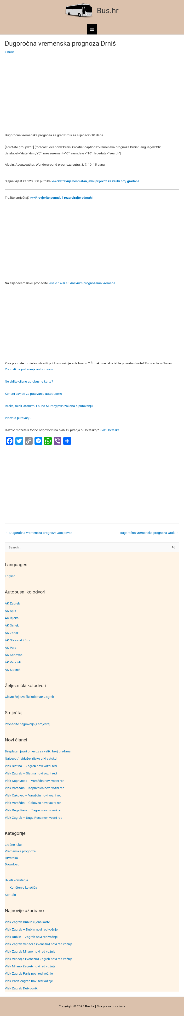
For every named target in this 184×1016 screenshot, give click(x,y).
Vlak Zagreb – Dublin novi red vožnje (31, 929)
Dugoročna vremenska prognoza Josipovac (38, 533)
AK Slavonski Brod (18, 640)
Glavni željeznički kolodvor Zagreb (29, 697)
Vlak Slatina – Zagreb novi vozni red (31, 766)
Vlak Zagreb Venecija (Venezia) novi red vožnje (38, 944)
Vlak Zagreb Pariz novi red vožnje (29, 973)
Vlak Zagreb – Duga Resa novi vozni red (33, 817)
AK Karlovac (14, 655)
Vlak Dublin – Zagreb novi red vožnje (31, 937)
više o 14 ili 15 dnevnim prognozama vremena (82, 283)
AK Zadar (11, 633)
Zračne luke (13, 845)
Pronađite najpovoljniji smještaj (27, 724)
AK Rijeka (12, 618)
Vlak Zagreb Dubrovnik (21, 988)
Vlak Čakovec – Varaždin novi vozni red (33, 795)
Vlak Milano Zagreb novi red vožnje (30, 966)
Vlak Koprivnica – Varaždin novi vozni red (34, 781)
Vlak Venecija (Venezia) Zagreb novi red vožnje (38, 959)
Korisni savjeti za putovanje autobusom (33, 393)
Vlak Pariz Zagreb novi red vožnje (29, 981)
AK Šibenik (12, 670)
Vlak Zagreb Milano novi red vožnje (30, 951)
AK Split (10, 611)
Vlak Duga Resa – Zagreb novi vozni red (33, 810)
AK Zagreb (12, 603)
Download (12, 864)
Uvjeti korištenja (16, 880)
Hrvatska (11, 858)
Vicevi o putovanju (18, 418)
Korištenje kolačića (23, 887)
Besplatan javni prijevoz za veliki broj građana (37, 751)
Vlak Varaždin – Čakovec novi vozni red (33, 803)
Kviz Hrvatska (110, 430)
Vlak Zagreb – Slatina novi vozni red (31, 773)
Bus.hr (108, 10)
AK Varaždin (14, 662)
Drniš (11, 52)
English (10, 576)
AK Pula (10, 647)
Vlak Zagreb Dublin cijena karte (27, 922)
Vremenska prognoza (20, 851)
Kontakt (10, 895)
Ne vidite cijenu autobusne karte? (29, 381)
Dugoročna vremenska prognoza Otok (149, 533)
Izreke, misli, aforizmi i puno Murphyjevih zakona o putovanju (49, 406)
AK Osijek (12, 625)
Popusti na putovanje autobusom (29, 369)
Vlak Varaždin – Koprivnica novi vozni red (34, 788)
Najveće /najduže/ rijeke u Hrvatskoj (31, 758)
